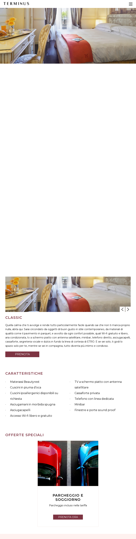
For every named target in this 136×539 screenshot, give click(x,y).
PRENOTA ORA (68, 517)
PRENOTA (22, 354)
